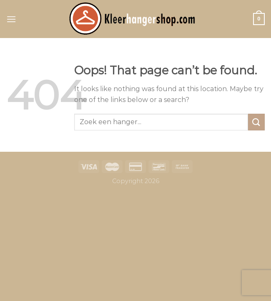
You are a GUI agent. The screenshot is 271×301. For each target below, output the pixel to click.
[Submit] (256, 122)
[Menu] (11, 19)
